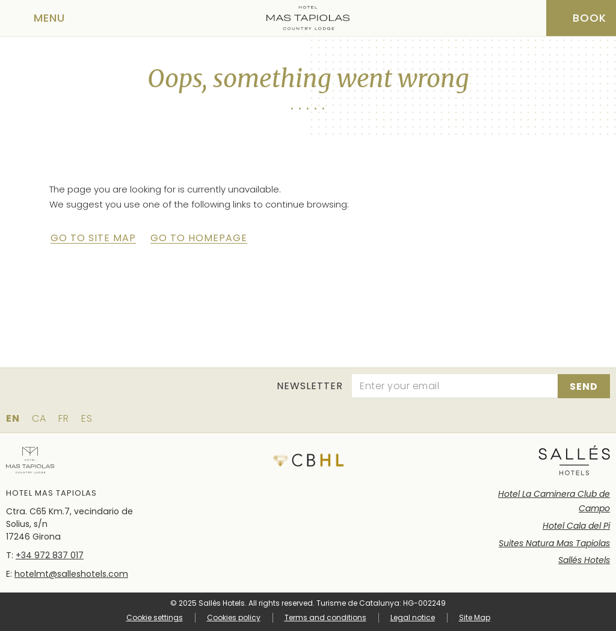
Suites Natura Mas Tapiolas (554, 543)
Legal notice (412, 617)
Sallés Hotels (584, 560)
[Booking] (581, 18)
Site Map (474, 617)
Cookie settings (154, 618)
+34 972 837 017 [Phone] (50, 555)
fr (63, 418)
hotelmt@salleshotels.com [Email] (71, 574)
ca (39, 418)
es (87, 418)
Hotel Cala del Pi (576, 526)
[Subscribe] (584, 386)
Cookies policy (233, 617)
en (13, 418)
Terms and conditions (325, 617)
